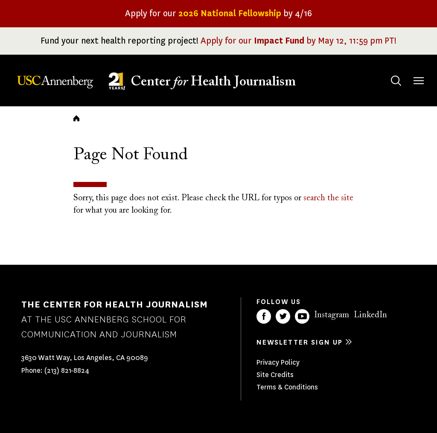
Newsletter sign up (299, 342)
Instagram (331, 315)
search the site (328, 198)
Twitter (283, 316)
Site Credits (275, 374)
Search (387, 72)
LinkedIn (370, 315)
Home (76, 118)
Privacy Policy (278, 362)
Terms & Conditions (287, 387)
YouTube (302, 316)
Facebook (263, 316)
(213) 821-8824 (66, 370)
